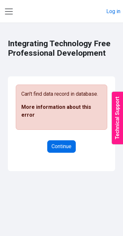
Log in (113, 11)
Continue (61, 146)
